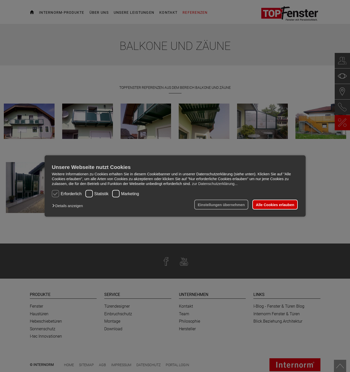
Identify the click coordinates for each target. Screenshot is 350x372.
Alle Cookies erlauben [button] (275, 205)
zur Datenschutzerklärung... (215, 184)
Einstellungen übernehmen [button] (221, 205)
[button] (69, 205)
